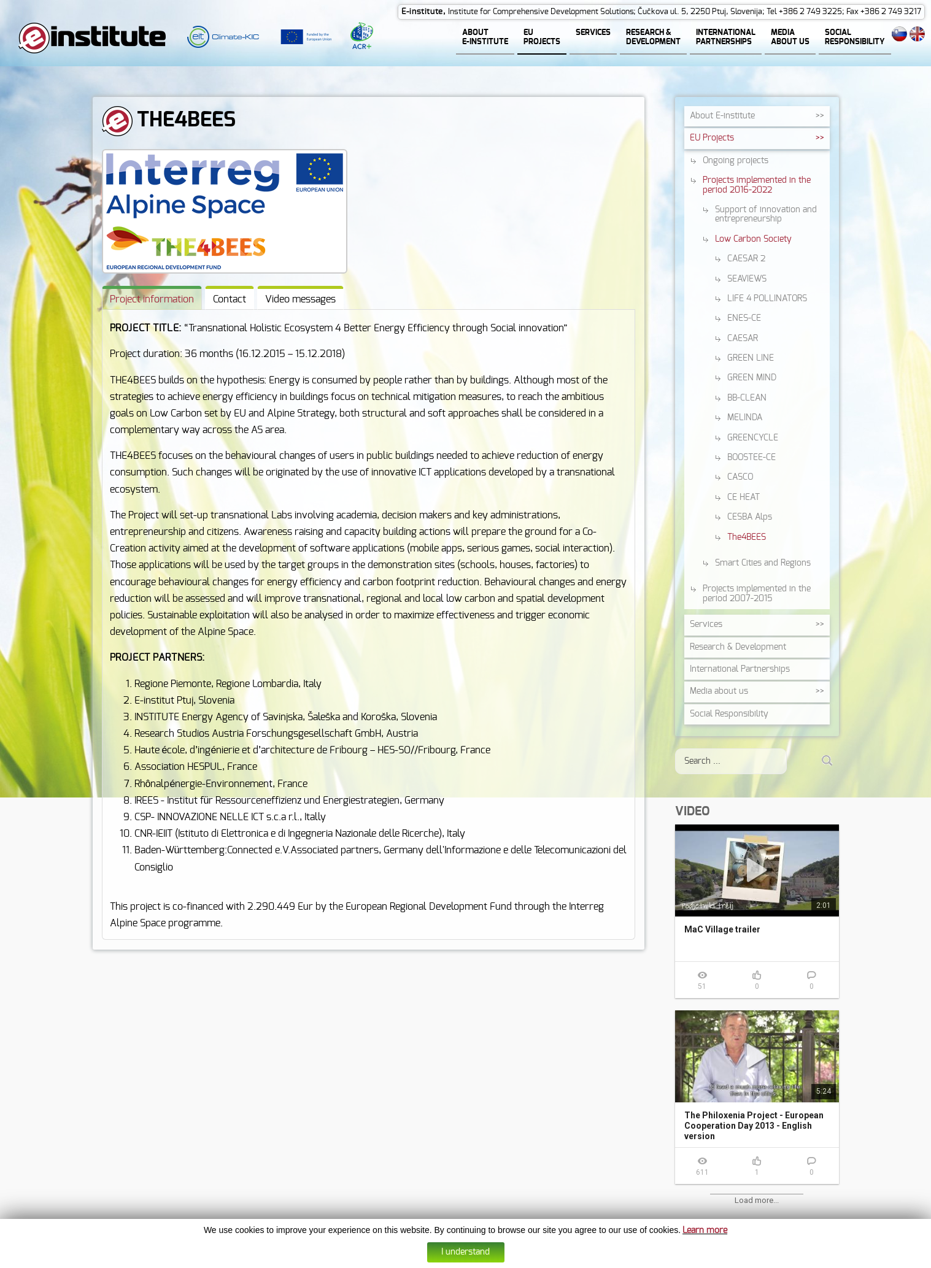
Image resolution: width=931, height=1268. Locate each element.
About (722, 116)
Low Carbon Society (753, 240)
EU (712, 138)
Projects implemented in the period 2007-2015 (757, 594)
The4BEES (746, 538)
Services (706, 625)
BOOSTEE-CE (751, 458)
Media (719, 692)
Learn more (704, 1230)
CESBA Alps (749, 517)
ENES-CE (744, 319)
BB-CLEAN (747, 398)
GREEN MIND (751, 378)
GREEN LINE (750, 359)
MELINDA (744, 418)
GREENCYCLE (752, 438)
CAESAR (742, 339)
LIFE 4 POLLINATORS (767, 299)
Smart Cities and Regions (763, 563)
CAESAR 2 (746, 259)
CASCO (740, 478)
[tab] (152, 298)
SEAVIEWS (747, 279)
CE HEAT (743, 498)
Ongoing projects (735, 161)
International (740, 670)
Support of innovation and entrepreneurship (766, 215)
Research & (738, 648)
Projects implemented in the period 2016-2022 (757, 185)
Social (729, 714)
